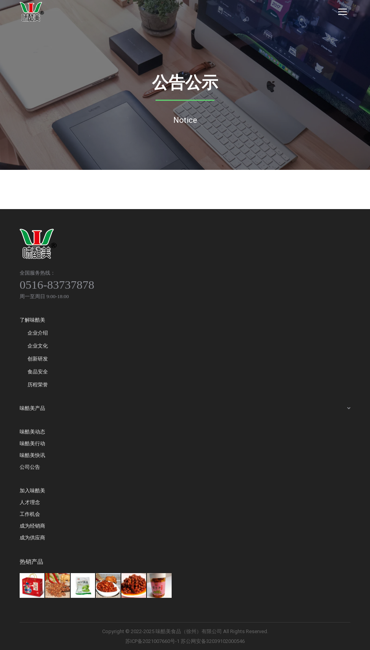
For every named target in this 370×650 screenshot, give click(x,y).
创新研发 (37, 359)
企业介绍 (37, 333)
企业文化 (37, 346)
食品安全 (37, 372)
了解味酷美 (32, 320)
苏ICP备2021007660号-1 (152, 641)
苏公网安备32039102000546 (213, 641)
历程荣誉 (37, 385)
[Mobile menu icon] (342, 12)
